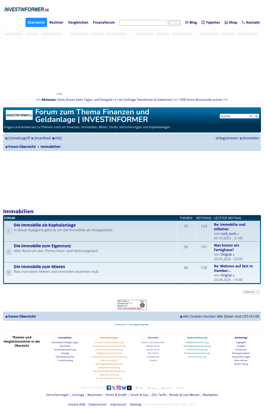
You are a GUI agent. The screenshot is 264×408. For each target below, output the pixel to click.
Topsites (210, 22)
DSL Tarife (159, 395)
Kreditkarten (153, 356)
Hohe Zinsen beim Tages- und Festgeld (84, 100)
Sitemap (136, 404)
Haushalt (153, 337)
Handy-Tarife (153, 349)
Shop (231, 22)
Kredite (153, 360)
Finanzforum (104, 22)
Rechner (56, 22)
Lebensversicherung (109, 374)
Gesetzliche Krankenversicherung (109, 345)
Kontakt (251, 22)
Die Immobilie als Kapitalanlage (45, 225)
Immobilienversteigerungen (65, 342)
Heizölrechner (153, 345)
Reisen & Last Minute (184, 395)
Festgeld (241, 345)
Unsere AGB (76, 404)
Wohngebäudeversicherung (109, 363)
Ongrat (226, 254)
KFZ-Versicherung (197, 356)
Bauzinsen (65, 345)
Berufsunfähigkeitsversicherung (109, 371)
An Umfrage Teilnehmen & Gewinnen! (145, 100)
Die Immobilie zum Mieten (39, 266)
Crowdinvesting (65, 360)
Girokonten (241, 349)
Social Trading (241, 363)
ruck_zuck (228, 233)
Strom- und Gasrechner (153, 342)
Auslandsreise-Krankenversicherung (109, 356)
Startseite (36, 22)
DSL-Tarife (153, 353)
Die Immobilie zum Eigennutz (42, 245)
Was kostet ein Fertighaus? (226, 247)
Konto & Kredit (116, 395)
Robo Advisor (241, 360)
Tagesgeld (241, 342)
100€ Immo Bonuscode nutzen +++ (203, 100)
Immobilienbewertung (65, 349)
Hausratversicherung (197, 349)
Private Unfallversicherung (109, 378)
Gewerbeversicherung (109, 367)
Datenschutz (98, 404)
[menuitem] (41, 138)
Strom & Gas (139, 395)
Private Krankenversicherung (109, 342)
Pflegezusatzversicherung (109, 353)
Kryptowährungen (241, 356)
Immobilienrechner (65, 356)
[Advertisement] (132, 179)
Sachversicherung (197, 337)
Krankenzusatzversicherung (109, 349)
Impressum (118, 404)
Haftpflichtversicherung (197, 342)
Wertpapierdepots (241, 353)
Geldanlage (241, 337)
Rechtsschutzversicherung (197, 353)
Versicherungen (109, 337)
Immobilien (18, 211)
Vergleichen (78, 22)
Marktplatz (210, 395)
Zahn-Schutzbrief (109, 360)
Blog (191, 22)
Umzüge (65, 353)
